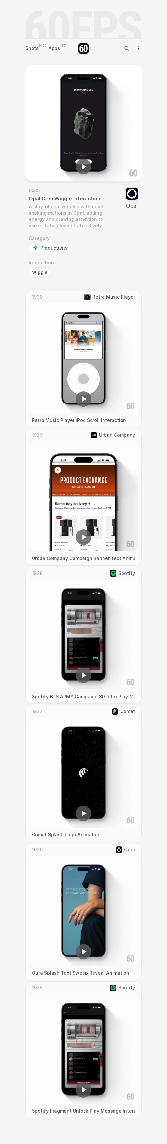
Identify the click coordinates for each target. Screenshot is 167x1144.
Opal (132, 205)
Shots (32, 48)
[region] (83, 123)
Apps (54, 48)
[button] (83, 166)
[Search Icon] (126, 48)
